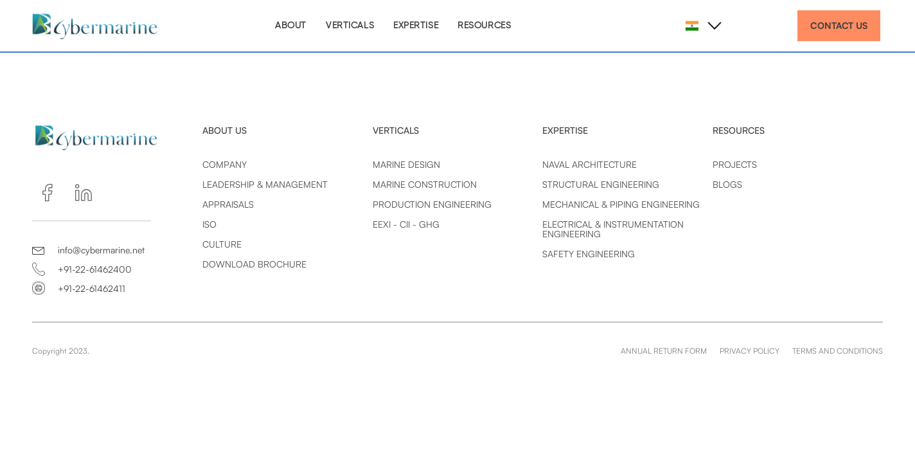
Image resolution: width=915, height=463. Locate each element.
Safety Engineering (588, 253)
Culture (222, 244)
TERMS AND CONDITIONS (837, 351)
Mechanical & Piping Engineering (621, 204)
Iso (209, 224)
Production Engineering (432, 204)
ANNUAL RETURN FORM (664, 351)
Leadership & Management (265, 184)
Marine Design (406, 164)
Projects (735, 164)
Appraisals (228, 204)
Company (224, 164)
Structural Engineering (600, 184)
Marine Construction (425, 184)
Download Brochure (254, 264)
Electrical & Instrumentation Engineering (613, 229)
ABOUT (290, 25)
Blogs (727, 184)
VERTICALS (350, 25)
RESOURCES (484, 25)
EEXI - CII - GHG (406, 224)
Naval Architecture (589, 164)
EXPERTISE (415, 25)
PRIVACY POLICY (749, 351)
